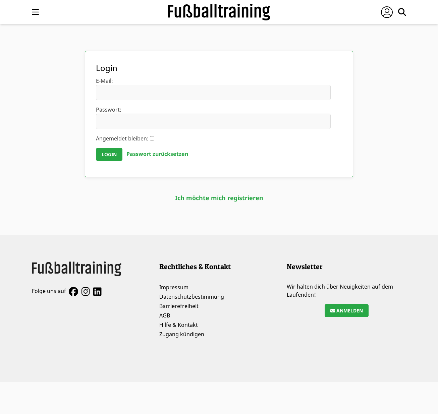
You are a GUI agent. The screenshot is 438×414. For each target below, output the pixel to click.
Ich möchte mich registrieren (219, 198)
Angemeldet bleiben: (125, 138)
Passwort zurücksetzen (157, 154)
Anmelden (346, 310)
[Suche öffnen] (402, 12)
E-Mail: (213, 88)
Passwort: (213, 117)
